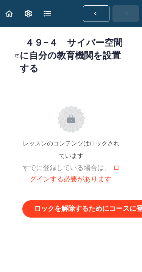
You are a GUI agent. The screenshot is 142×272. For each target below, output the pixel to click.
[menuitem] (28, 13)
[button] (9, 13)
